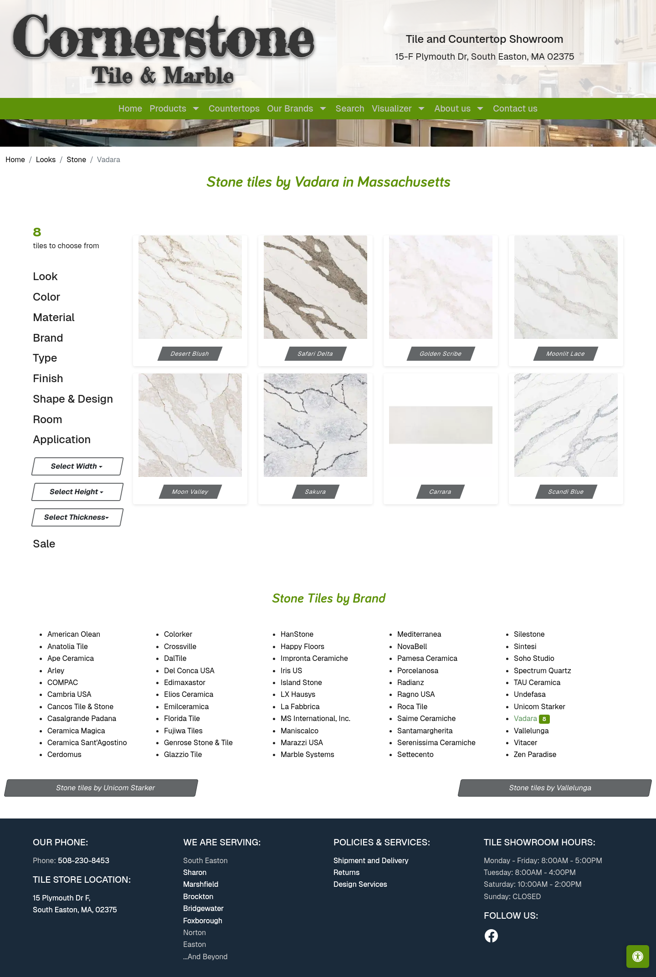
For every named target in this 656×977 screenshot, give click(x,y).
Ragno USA (425, 694)
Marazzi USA (309, 742)
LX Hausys (306, 694)
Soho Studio (543, 658)
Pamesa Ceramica (436, 658)
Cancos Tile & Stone (89, 706)
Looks (46, 159)
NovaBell (421, 646)
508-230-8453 (83, 860)
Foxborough (202, 921)
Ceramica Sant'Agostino (95, 742)
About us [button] (452, 108)
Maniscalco (306, 731)
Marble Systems (315, 754)
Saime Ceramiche (435, 718)
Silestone (537, 634)
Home (130, 108)
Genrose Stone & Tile (208, 742)
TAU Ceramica (546, 682)
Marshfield (200, 884)
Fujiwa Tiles (189, 731)
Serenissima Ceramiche (444, 742)
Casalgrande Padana (91, 718)
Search (350, 108)
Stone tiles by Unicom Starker (105, 788)
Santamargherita (432, 731)
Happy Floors (311, 646)
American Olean (83, 634)
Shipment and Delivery (371, 860)
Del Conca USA (197, 670)
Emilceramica (195, 706)
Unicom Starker (548, 706)
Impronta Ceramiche (322, 658)
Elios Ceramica (196, 694)
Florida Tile (188, 718)
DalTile (184, 658)
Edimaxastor (191, 682)
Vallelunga (537, 731)
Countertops (234, 108)
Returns (346, 872)
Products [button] (167, 108)
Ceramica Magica (84, 731)
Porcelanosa (424, 670)
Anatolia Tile (77, 646)
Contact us (515, 108)
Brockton (198, 896)
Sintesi (533, 646)
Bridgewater (203, 908)
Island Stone (310, 682)
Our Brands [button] (290, 108)
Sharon (195, 872)
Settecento (423, 754)
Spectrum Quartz (550, 670)
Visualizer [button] (392, 108)
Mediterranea (427, 634)
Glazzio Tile (189, 754)
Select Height (75, 491)
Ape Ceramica (80, 658)
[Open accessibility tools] (637, 956)
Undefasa (537, 694)
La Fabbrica (310, 706)
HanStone (304, 634)
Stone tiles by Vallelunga (550, 788)
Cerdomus (73, 754)
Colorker (187, 634)
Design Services (360, 884)
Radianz (418, 682)
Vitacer (534, 742)
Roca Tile (420, 706)
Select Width (74, 466)
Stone (76, 159)
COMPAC (70, 682)
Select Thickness (75, 517)
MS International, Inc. (325, 718)
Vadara (532, 718)
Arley (65, 670)
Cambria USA (78, 694)
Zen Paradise (541, 754)
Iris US (299, 670)
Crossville (189, 646)
